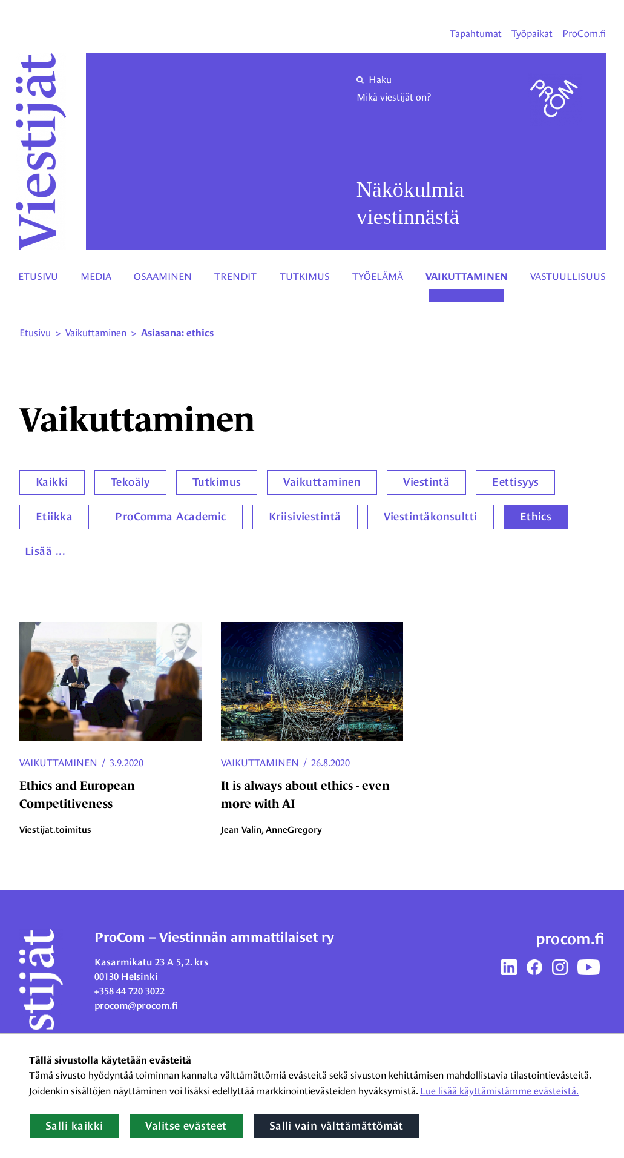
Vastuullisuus (568, 276)
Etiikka (54, 517)
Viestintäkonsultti (431, 517)
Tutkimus (305, 276)
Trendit (235, 276)
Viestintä (426, 482)
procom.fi (570, 939)
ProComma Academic (170, 517)
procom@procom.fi (136, 1005)
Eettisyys (515, 482)
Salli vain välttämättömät (336, 1126)
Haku (374, 79)
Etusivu (38, 276)
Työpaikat (532, 33)
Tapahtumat (476, 33)
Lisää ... (45, 551)
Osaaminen (163, 276)
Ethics (536, 517)
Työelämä (377, 276)
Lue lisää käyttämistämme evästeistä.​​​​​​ (499, 1091)
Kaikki (52, 482)
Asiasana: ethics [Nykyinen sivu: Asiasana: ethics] (177, 333)
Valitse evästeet (185, 1126)
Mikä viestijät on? (393, 97)
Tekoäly (130, 482)
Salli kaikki (74, 1126)
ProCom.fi (584, 33)
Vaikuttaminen (466, 276)
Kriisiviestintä (305, 517)
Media (95, 276)
